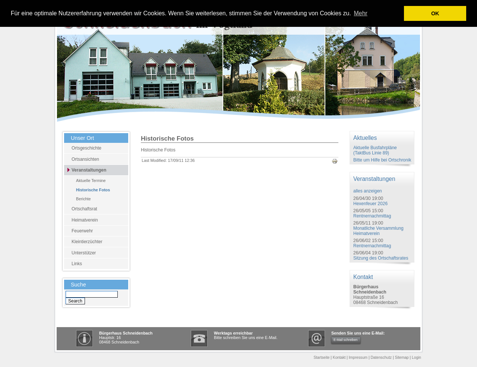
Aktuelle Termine (91, 180)
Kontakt (339, 357)
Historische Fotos (93, 190)
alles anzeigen (367, 191)
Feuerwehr (82, 230)
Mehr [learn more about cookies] (360, 13)
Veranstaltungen (89, 170)
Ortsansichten (85, 159)
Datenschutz (381, 357)
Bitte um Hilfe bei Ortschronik (382, 160)
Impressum (358, 357)
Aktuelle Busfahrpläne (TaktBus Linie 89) (375, 150)
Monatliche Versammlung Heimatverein (378, 231)
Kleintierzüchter (87, 241)
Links (77, 263)
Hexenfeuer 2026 (370, 203)
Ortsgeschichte (86, 148)
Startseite (321, 357)
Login (416, 357)
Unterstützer (84, 252)
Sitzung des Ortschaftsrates (380, 258)
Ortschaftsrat (84, 208)
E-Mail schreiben (345, 340)
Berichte (83, 199)
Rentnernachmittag (372, 216)
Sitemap (401, 357)
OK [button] (435, 13)
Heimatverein (85, 220)
